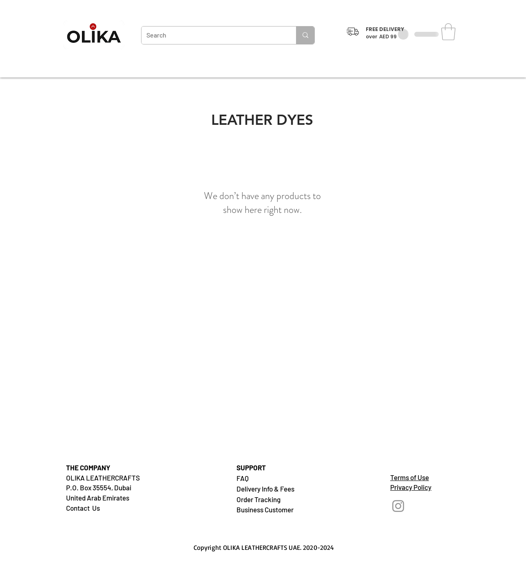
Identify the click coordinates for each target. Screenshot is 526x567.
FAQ (242, 478)
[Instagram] (398, 506)
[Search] (212, 35)
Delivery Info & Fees (265, 489)
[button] (448, 31)
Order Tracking (258, 499)
